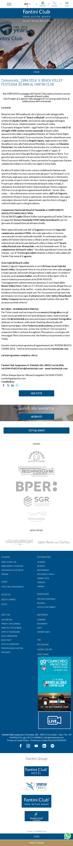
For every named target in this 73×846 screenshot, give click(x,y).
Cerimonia (41, 619)
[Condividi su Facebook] (3, 385)
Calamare (41, 562)
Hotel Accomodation (10, 644)
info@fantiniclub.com (31, 368)
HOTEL (4, 604)
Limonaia (40, 586)
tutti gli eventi (36, 430)
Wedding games (43, 632)
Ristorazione (44, 557)
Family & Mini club (8, 562)
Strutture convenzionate (12, 586)
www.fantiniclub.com (56, 368)
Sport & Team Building (10, 632)
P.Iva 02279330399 (57, 740)
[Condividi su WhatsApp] (17, 385)
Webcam (4, 574)
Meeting (5, 614)
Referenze (5, 652)
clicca (34, 355)
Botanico (41, 566)
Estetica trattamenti (46, 607)
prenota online (36, 842)
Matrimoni (42, 614)
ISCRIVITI (36, 416)
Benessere (43, 594)
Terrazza (41, 582)
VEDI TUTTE (36, 393)
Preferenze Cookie (38, 740)
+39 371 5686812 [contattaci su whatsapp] (33, 737)
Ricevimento (42, 623)
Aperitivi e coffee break (11, 628)
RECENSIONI (43, 644)
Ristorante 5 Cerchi (45, 574)
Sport (4, 581)
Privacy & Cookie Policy (18, 740)
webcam (42, 4)
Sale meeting (6, 619)
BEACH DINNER (8, 599)
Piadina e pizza (43, 578)
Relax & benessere (9, 636)
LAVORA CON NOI (44, 649)
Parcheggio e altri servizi (12, 570)
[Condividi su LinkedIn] (12, 385)
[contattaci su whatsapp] (67, 835)
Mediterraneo (43, 570)
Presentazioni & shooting (12, 648)
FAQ (39, 639)
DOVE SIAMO (42, 654)
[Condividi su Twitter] (8, 385)
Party (39, 628)
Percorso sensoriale (46, 599)
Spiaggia (5, 557)
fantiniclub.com (59, 348)
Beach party (6, 640)
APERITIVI (5, 594)
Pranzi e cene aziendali (11, 623)
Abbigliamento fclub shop (12, 566)
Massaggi (41, 603)
